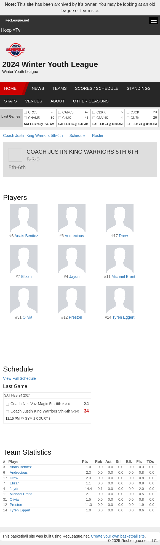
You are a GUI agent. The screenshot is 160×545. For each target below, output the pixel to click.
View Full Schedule (19, 378)
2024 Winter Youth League (50, 64)
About (57, 101)
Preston (75, 317)
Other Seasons (91, 101)
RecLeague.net (17, 20)
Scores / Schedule (97, 88)
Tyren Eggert (123, 317)
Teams (59, 88)
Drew (123, 236)
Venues (33, 101)
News (38, 88)
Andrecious (74, 236)
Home (10, 88)
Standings (138, 88)
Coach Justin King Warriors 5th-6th (33, 135)
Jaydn (74, 276)
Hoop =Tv (10, 30)
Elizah (26, 276)
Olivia (27, 317)
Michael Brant (123, 276)
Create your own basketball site (118, 536)
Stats (10, 101)
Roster (97, 135)
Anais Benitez (26, 236)
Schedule (77, 135)
